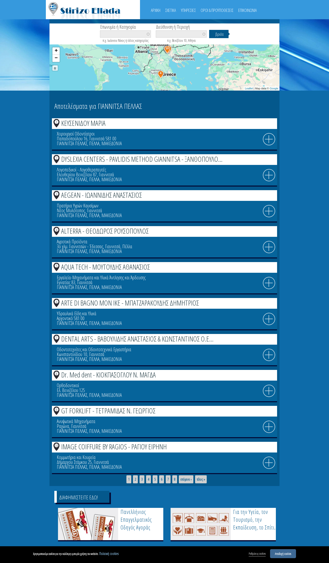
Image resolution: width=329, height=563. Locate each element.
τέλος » (201, 479)
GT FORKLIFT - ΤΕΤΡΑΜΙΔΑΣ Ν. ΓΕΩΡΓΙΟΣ (108, 410)
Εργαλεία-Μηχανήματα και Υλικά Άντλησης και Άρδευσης (101, 277)
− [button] (56, 58)
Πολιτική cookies (109, 554)
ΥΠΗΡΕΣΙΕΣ (188, 10)
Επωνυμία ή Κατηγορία (118, 26)
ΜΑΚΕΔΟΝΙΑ (111, 143)
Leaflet (249, 88)
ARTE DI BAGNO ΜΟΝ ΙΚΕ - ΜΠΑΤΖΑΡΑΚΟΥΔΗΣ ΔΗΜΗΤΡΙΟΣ (130, 302)
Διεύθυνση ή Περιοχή (173, 26)
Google (274, 88)
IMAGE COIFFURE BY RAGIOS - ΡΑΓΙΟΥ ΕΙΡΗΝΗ (114, 446)
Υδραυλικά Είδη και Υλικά (76, 313)
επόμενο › (186, 479)
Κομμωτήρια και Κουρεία (76, 457)
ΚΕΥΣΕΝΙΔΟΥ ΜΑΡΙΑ (83, 123)
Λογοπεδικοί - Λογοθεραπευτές (81, 169)
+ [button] (56, 51)
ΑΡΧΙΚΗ (155, 10)
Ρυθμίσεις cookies (257, 554)
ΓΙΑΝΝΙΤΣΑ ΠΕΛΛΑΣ (72, 143)
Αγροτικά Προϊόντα (72, 241)
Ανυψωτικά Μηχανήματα (76, 421)
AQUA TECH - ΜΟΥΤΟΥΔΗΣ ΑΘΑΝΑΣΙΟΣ (105, 267)
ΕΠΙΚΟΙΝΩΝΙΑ (247, 10)
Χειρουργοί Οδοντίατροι (76, 133)
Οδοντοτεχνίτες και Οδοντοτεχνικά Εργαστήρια (94, 349)
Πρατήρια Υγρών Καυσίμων (78, 205)
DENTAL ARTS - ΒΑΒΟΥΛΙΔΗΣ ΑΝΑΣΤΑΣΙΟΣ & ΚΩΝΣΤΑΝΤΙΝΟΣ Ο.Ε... (137, 338)
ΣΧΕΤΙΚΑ (170, 10)
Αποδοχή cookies (283, 554)
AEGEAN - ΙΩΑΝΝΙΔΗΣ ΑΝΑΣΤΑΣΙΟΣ (101, 195)
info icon (269, 139)
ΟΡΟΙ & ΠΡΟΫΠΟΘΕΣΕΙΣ (217, 10)
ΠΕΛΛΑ (94, 143)
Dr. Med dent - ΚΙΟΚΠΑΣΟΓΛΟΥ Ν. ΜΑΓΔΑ (108, 374)
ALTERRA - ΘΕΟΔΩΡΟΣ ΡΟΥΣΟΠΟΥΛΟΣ (105, 231)
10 (56, 445)
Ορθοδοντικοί (68, 385)
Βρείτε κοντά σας (71, 41)
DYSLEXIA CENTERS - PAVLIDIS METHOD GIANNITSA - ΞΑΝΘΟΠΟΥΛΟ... (141, 159)
